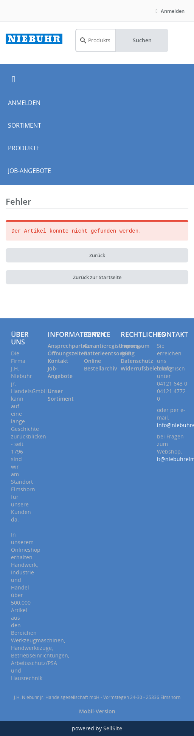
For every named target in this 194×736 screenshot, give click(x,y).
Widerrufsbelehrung (146, 368)
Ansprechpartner (70, 345)
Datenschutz (137, 360)
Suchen (142, 40)
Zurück (97, 255)
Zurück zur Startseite (97, 277)
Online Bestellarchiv (100, 364)
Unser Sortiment (61, 394)
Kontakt (58, 360)
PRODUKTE (24, 148)
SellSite (112, 728)
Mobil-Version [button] (97, 711)
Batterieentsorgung (109, 353)
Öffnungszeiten (67, 353)
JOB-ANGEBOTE (29, 171)
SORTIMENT (24, 125)
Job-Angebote (60, 372)
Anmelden (169, 11)
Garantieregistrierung (112, 345)
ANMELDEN (24, 103)
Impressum (135, 345)
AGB (126, 353)
